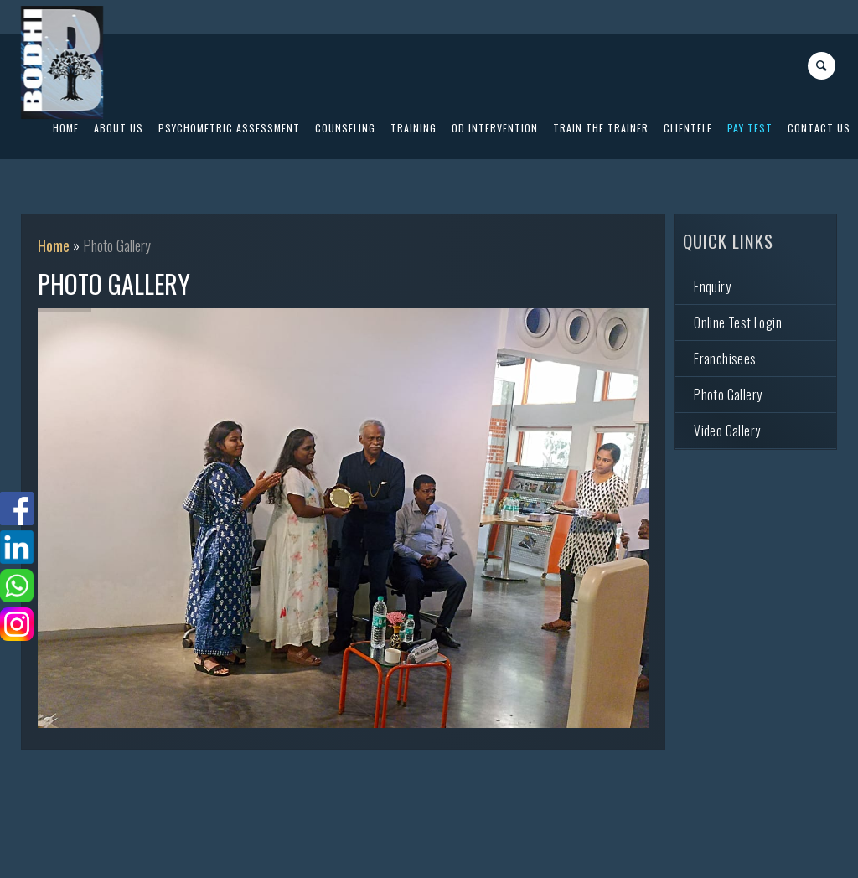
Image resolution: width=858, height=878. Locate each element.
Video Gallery (727, 431)
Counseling (345, 128)
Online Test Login (738, 322)
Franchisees (725, 359)
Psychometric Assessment (229, 128)
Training (413, 128)
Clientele (688, 128)
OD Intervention (495, 128)
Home (54, 245)
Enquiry (712, 286)
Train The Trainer (601, 128)
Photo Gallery (728, 395)
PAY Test (750, 128)
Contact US (819, 128)
